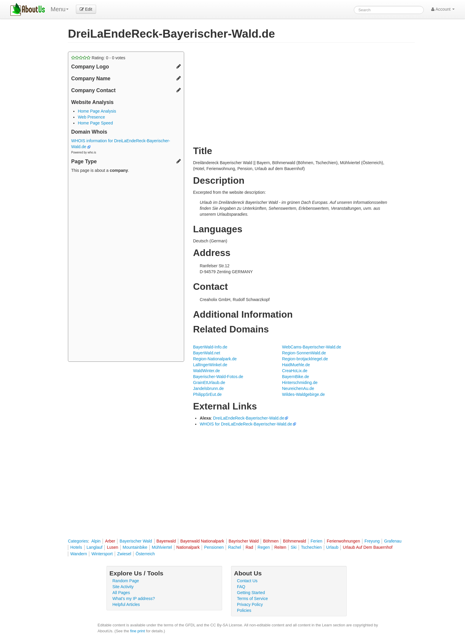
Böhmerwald (294, 541)
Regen (264, 547)
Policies (244, 610)
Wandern (78, 553)
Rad (249, 547)
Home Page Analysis (97, 111)
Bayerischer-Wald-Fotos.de (218, 376)
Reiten (280, 547)
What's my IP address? (133, 598)
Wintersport (102, 553)
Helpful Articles (126, 604)
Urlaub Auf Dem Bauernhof (367, 547)
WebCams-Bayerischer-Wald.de (311, 347)
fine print (137, 631)
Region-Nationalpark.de (215, 358)
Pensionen (214, 547)
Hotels (76, 547)
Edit (86, 9)
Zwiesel (124, 553)
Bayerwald (166, 541)
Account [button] (443, 9)
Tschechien (311, 547)
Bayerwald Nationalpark (202, 541)
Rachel (234, 547)
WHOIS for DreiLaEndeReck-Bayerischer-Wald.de (246, 424)
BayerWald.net (206, 353)
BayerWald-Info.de (210, 347)
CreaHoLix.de (295, 370)
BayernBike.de (295, 376)
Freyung (372, 541)
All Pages (121, 592)
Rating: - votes (98, 57)
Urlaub (332, 547)
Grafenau (392, 541)
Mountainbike (135, 547)
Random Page (125, 580)
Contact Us (247, 580)
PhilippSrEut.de (207, 394)
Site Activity (123, 586)
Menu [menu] (60, 9)
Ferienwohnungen (343, 541)
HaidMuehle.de (296, 364)
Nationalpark (188, 547)
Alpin (96, 541)
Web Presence (91, 117)
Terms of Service (252, 598)
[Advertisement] (126, 268)
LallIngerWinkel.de (210, 364)
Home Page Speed (95, 123)
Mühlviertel (162, 547)
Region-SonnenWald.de (304, 353)
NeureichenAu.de (298, 388)
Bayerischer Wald (136, 541)
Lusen (112, 547)
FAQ (241, 586)
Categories (78, 541)
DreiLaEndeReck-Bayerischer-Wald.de (248, 418)
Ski (293, 547)
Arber (110, 541)
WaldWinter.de (206, 370)
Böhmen (270, 541)
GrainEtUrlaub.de (209, 382)
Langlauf (95, 547)
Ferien (316, 541)
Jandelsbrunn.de (208, 388)
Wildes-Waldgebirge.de (303, 394)
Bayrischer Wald (244, 541)
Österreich (145, 553)
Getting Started (251, 592)
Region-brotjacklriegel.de (305, 358)
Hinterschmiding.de (300, 382)
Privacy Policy (250, 604)
